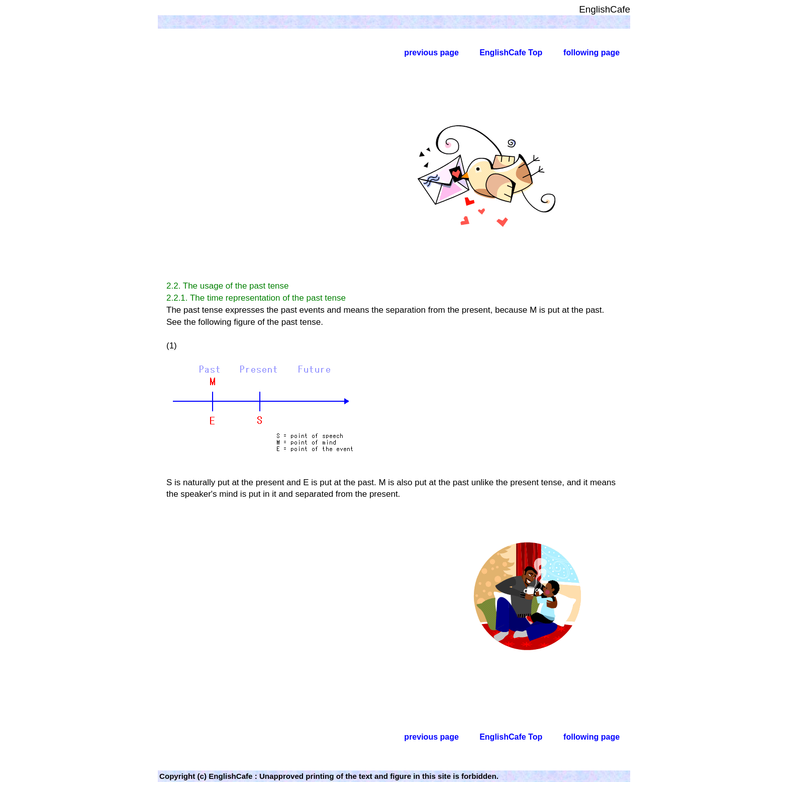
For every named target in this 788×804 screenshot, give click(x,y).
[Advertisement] (243, 176)
